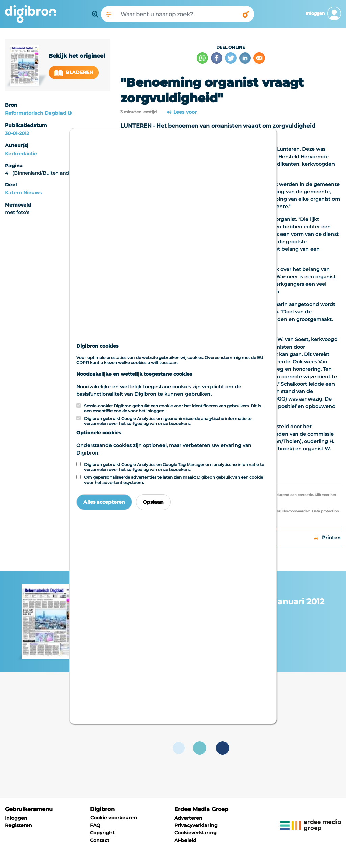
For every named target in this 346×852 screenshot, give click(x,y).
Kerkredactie (21, 153)
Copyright (102, 833)
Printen (327, 537)
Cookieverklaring (195, 833)
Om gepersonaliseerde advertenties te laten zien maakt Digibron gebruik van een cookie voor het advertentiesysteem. (173, 480)
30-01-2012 (17, 133)
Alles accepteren (104, 502)
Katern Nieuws (23, 193)
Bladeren (73, 72)
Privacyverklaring (196, 825)
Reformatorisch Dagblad (35, 113)
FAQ (95, 825)
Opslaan (153, 502)
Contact (99, 840)
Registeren (18, 825)
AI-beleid (185, 840)
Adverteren (188, 818)
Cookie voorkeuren (113, 818)
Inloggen (16, 818)
